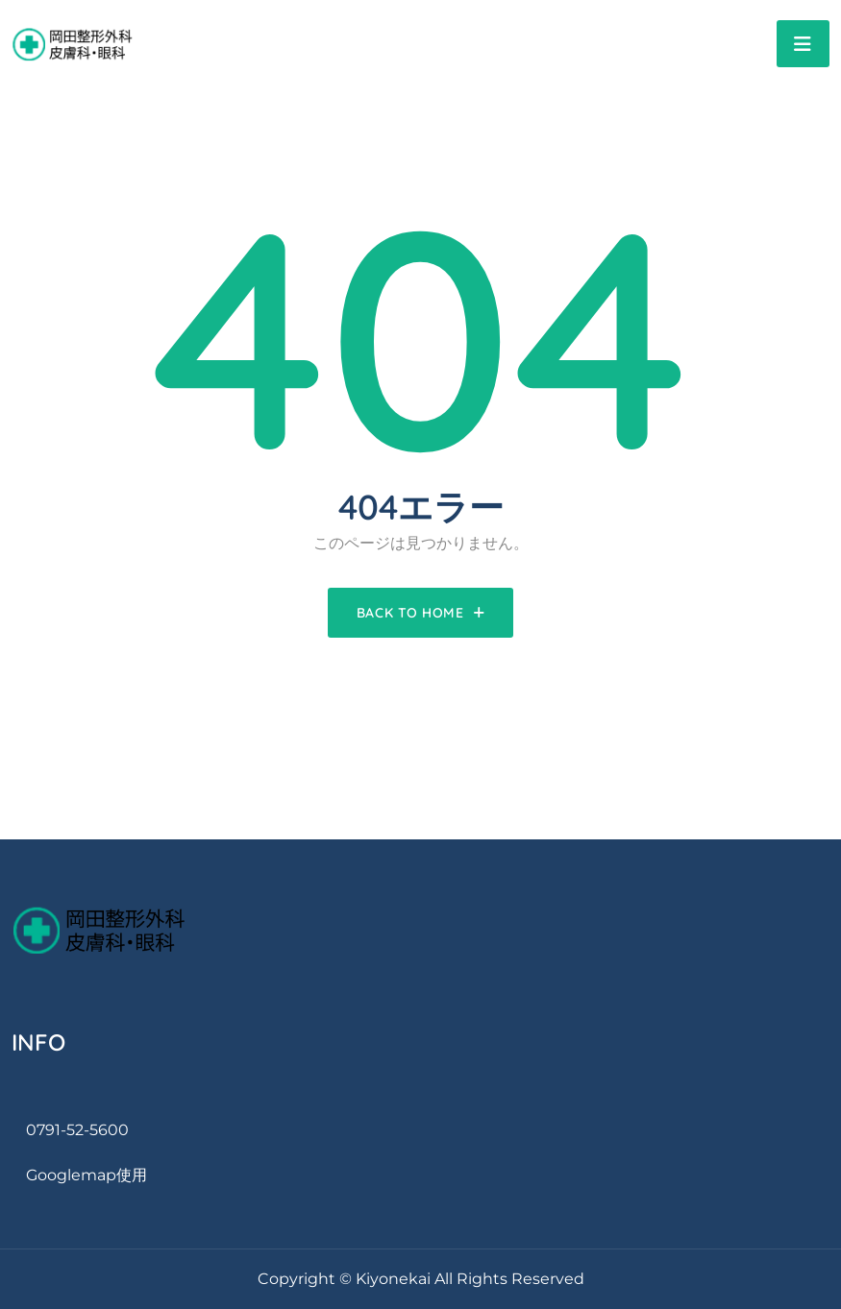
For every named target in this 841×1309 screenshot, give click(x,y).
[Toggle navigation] (803, 43)
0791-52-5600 (77, 1130)
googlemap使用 (86, 1175)
